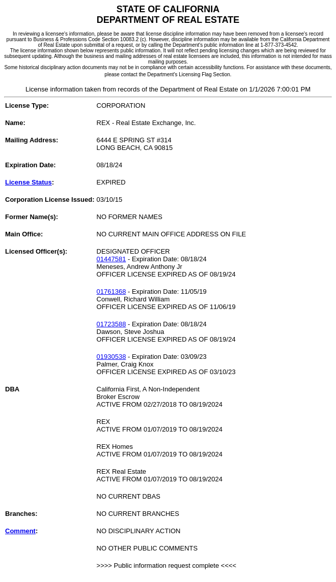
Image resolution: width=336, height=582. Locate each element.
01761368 (111, 291)
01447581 (111, 259)
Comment (20, 531)
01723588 (111, 324)
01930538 (111, 356)
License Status (28, 182)
